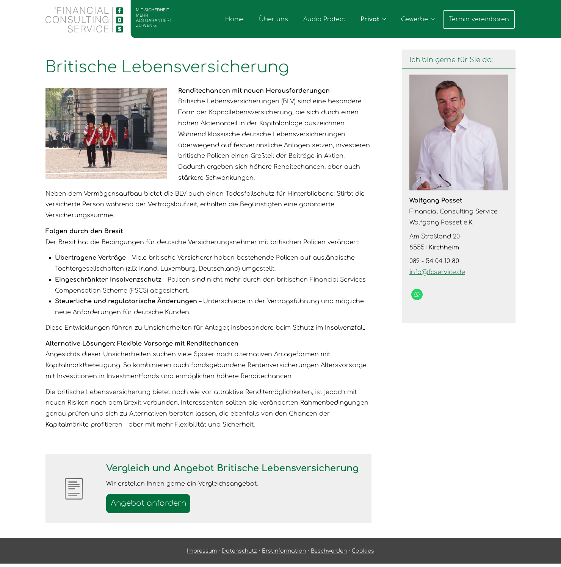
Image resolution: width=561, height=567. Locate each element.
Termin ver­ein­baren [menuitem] (479, 19)
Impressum (202, 554)
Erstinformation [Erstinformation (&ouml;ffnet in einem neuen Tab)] (284, 554)
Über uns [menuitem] (274, 19)
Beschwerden (329, 554)
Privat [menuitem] (370, 19)
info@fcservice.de (437, 272)
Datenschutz (239, 554)
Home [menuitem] (235, 19)
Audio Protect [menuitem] (325, 19)
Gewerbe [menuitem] (415, 19)
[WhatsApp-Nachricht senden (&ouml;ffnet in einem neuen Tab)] (417, 294)
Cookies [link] (363, 554)
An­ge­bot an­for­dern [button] (152, 505)
